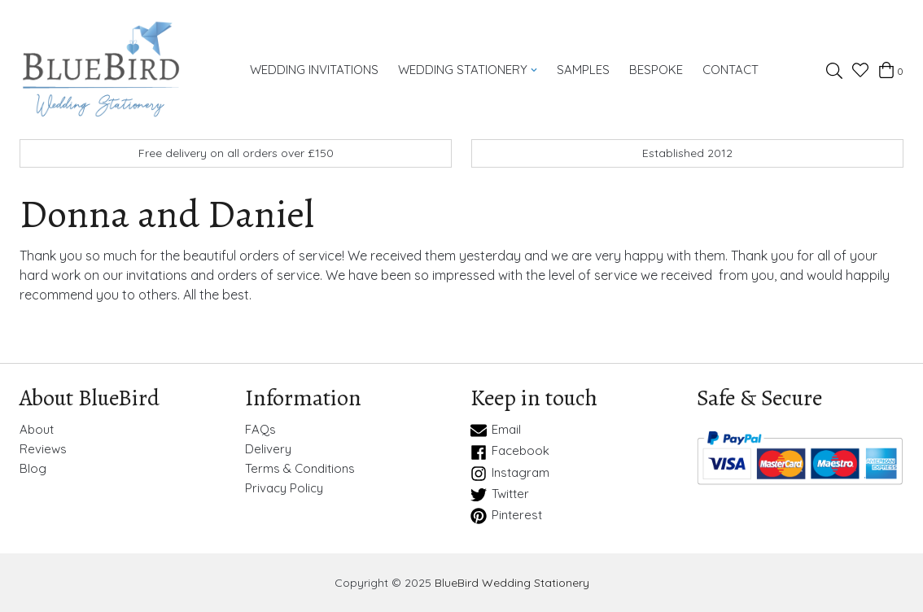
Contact (730, 69)
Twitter (499, 495)
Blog (33, 468)
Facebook (509, 452)
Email (495, 430)
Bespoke (656, 69)
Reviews (43, 449)
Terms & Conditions (300, 468)
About (37, 429)
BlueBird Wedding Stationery (512, 582)
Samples (583, 69)
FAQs (260, 429)
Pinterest (506, 516)
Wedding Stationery (468, 69)
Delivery (268, 449)
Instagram (509, 474)
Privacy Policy (284, 488)
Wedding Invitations (314, 69)
